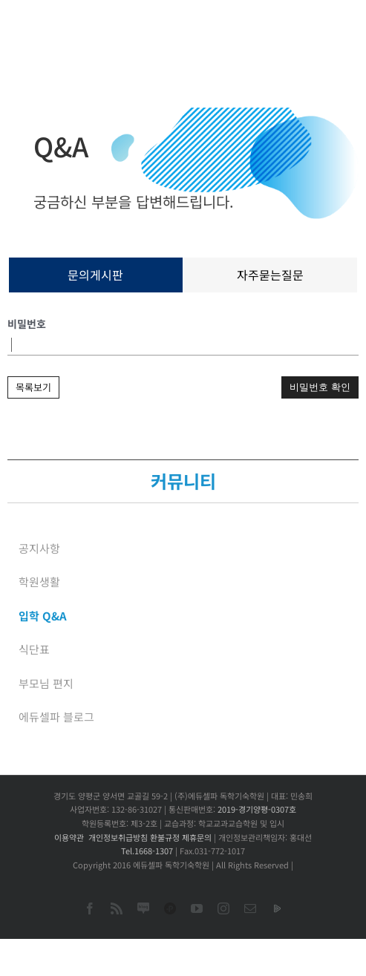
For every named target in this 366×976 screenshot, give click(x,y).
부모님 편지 (46, 683)
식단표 (34, 649)
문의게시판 (95, 275)
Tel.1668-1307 (147, 851)
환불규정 (165, 837)
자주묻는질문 (270, 275)
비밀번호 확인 (320, 387)
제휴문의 (197, 837)
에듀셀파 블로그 (56, 716)
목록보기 (33, 387)
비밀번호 (26, 323)
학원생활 (39, 581)
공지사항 (39, 548)
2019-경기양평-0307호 (257, 809)
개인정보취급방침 (118, 837)
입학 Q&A (43, 615)
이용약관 (69, 837)
